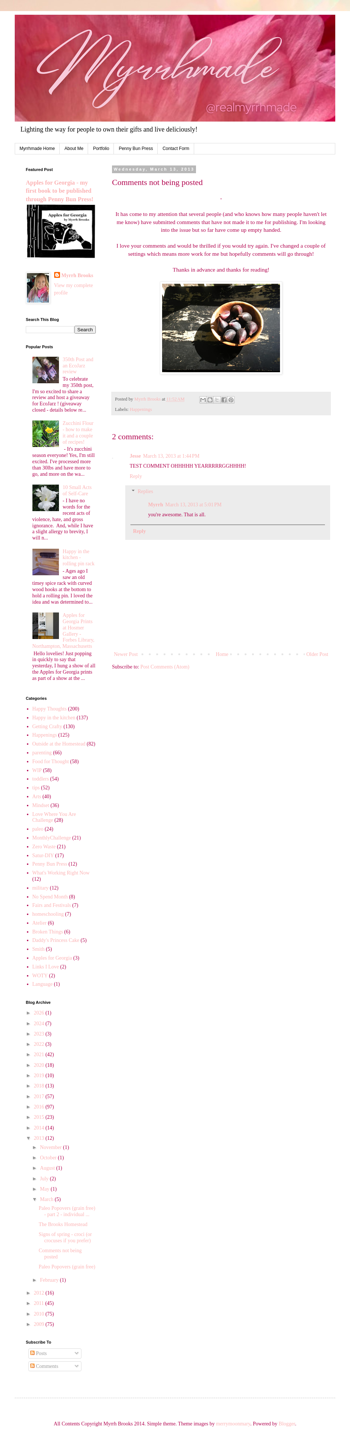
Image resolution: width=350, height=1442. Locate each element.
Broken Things (47, 932)
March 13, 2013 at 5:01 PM (193, 504)
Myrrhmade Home (37, 148)
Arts (36, 796)
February (50, 1280)
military (40, 888)
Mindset (40, 805)
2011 (39, 1303)
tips (36, 787)
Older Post (318, 654)
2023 (40, 1034)
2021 (40, 1054)
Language (42, 984)
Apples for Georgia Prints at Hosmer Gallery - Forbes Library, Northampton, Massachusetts (63, 630)
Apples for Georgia (52, 958)
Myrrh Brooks (77, 275)
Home (222, 654)
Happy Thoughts (49, 709)
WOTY (40, 975)
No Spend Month (50, 897)
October (49, 1157)
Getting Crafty (47, 726)
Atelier (39, 923)
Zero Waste (44, 846)
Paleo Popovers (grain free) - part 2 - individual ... (67, 1211)
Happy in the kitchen (54, 717)
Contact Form (175, 148)
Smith (38, 949)
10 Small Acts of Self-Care (77, 490)
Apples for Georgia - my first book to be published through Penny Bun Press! (59, 191)
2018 (40, 1086)
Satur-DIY (43, 855)
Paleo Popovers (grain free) (67, 1267)
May (45, 1189)
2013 (40, 1138)
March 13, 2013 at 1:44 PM (171, 456)
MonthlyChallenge (51, 838)
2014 (40, 1128)
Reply (136, 476)
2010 (40, 1314)
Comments (44, 1366)
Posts (38, 1353)
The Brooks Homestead (63, 1224)
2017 (40, 1096)
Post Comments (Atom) (164, 667)
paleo (37, 829)
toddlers (40, 779)
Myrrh (155, 504)
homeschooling (48, 914)
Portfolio (101, 148)
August (48, 1168)
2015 (40, 1117)
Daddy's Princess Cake (56, 940)
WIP (37, 770)
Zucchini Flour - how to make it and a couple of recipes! (78, 432)
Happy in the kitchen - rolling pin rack (78, 558)
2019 (40, 1075)
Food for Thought (50, 761)
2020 (40, 1065)
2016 (40, 1107)
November (51, 1147)
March (47, 1199)
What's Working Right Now (61, 873)
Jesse (135, 456)
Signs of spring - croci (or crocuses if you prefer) (65, 1237)
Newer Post (126, 654)
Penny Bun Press (136, 148)
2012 (40, 1293)
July (45, 1178)
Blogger (287, 1424)
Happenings (141, 409)
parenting (42, 752)
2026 (40, 1013)
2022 (40, 1044)
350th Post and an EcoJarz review (78, 366)
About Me (73, 148)
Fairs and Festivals (51, 905)
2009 (40, 1324)
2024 (40, 1023)
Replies (145, 491)
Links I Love (45, 967)
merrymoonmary (233, 1424)
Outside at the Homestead (58, 744)
